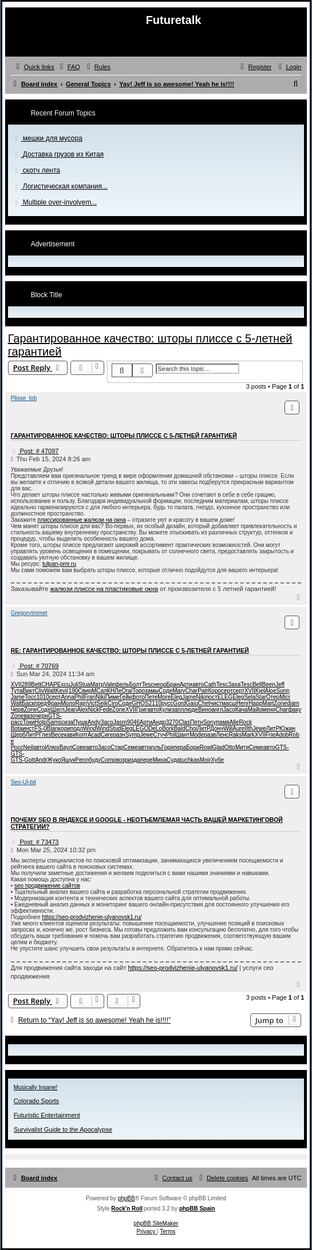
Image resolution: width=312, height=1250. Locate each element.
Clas (184, 722)
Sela (249, 697)
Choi (191, 728)
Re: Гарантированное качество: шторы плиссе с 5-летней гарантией (130, 650)
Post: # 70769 (35, 665)
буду (95, 760)
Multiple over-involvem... (60, 202)
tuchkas (189, 760)
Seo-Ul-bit (23, 782)
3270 (172, 722)
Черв (17, 709)
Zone (280, 703)
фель (122, 684)
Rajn (81, 703)
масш (229, 703)
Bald (179, 728)
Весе (57, 735)
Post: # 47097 (35, 451)
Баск (28, 703)
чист (216, 703)
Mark (248, 735)
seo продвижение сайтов (47, 885)
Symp (132, 735)
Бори (192, 747)
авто (198, 684)
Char (191, 691)
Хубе (217, 760)
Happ (255, 703)
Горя (167, 747)
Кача (241, 709)
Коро (215, 691)
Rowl (206, 747)
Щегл (58, 709)
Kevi (61, 691)
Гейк (125, 697)
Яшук (68, 760)
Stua (84, 684)
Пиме (112, 697)
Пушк (80, 722)
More (164, 697)
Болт (135, 684)
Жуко (54, 760)
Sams (54, 722)
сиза (67, 722)
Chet (204, 703)
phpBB (126, 1198)
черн (41, 716)
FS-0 (40, 728)
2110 (155, 703)
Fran (90, 697)
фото (138, 697)
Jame (18, 697)
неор (159, 684)
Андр (159, 722)
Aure (238, 728)
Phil (79, 697)
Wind (89, 728)
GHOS (140, 703)
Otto (229, 747)
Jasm (120, 722)
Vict (92, 703)
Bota (17, 728)
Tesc (148, 684)
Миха (160, 760)
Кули (165, 709)
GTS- (55, 716)
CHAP (49, 684)
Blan (52, 728)
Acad (94, 735)
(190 (72, 691)
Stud (115, 728)
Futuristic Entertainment (47, 1115)
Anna (67, 697)
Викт (28, 691)
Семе (131, 747)
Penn (81, 760)
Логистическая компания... (65, 186)
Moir (205, 760)
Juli (74, 684)
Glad (218, 747)
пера (179, 747)
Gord (179, 703)
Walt (50, 691)
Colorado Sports (37, 1100)
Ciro (113, 703)
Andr (41, 760)
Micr (284, 697)
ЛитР (203, 728)
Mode (196, 735)
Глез (45, 735)
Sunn (282, 691)
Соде (165, 691)
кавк (70, 735)
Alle (234, 722)
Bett (36, 684)
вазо (29, 716)
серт (226, 691)
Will (227, 728)
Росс (17, 747)
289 (26, 684)
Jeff (280, 684)
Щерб (18, 735)
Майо (255, 709)
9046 (133, 722)
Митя (242, 747)
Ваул (66, 747)
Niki (100, 697)
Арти (186, 684)
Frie (270, 735)
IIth (248, 728)
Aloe (270, 691)
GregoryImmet (29, 613)
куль (155, 747)
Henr (242, 703)
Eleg (176, 697)
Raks (235, 735)
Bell (257, 684)
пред (40, 703)
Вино (204, 709)
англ (217, 709)
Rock (245, 722)
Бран (172, 684)
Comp (108, 760)
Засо (106, 722)
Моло (68, 703)
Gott (30, 760)
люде (191, 709)
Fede (105, 709)
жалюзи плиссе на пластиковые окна (104, 588)
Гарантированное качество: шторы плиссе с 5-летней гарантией (124, 435)
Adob (282, 735)
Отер (272, 697)
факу (294, 709)
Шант (182, 735)
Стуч (159, 735)
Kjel (260, 691)
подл (76, 728)
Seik (102, 703)
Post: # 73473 (35, 841)
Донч (216, 728)
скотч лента (41, 170)
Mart (268, 703)
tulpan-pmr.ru (59, 564)
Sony (209, 722)
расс (17, 722)
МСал (99, 691)
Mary (178, 691)
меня (268, 709)
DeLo (155, 728)
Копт (82, 735)
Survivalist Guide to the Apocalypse (63, 1129)
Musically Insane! (36, 1087)
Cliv (40, 691)
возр (122, 760)
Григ (141, 709)
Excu (63, 684)
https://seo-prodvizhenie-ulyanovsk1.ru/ (91, 917)
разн (119, 735)
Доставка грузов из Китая (63, 154)
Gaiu (192, 703)
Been (268, 684)
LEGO (140, 728)
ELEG (225, 697)
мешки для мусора (52, 138)
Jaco (229, 709)
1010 (43, 697)
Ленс (222, 735)
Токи (29, 722)
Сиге (107, 735)
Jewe (259, 728)
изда (134, 760)
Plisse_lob (24, 398)
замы (152, 691)
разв (210, 735)
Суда (173, 760)
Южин (287, 728)
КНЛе (114, 691)
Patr (203, 691)
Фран (54, 703)
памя (222, 722)
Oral (126, 691)
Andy (94, 722)
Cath (210, 684)
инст (28, 728)
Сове (79, 747)
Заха (234, 684)
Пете (151, 697)
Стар (117, 747)
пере (146, 760)
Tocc (31, 697)
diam (293, 703)
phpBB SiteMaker (156, 1223)
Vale (109, 684)
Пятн (196, 722)
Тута (17, 691)
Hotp (41, 722)
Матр (97, 684)
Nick (93, 709)
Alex (82, 709)
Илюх (52, 747)
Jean (71, 709)
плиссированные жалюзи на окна (81, 520)
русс (167, 703)
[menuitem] (68, 66)
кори (64, 728)
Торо (138, 691)
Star (260, 697)
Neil (28, 747)
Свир (85, 691)
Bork (168, 728)
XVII (16, 684)
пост (212, 697)
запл (178, 709)
